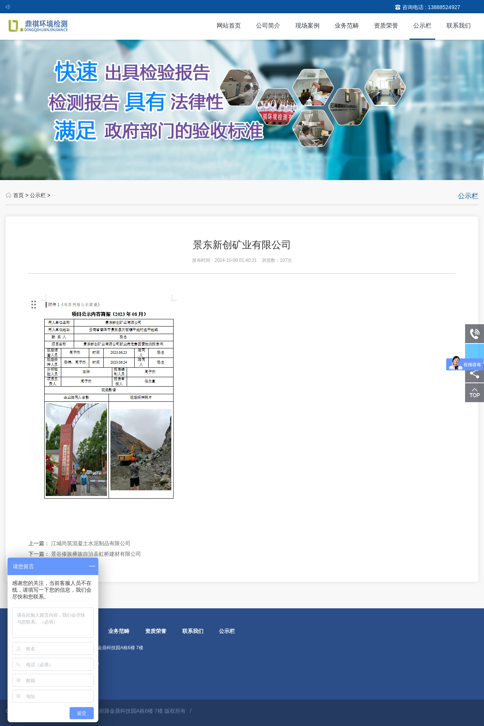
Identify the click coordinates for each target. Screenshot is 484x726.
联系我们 (459, 25)
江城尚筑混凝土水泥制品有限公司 (90, 543)
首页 (18, 195)
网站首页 (229, 25)
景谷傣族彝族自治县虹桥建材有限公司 (96, 554)
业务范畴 (347, 25)
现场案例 (307, 25)
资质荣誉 (386, 25)
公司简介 (268, 25)
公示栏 (422, 25)
